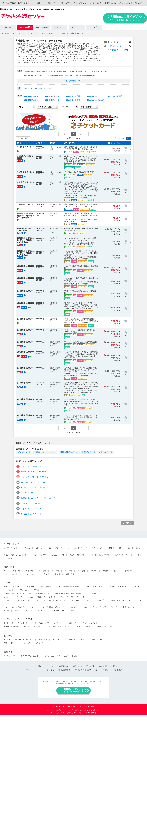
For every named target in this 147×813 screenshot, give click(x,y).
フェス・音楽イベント (78, 555)
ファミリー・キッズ (39, 626)
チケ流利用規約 (61, 666)
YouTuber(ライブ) (39, 555)
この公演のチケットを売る (118, 50)
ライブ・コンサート (14, 544)
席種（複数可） (87, 107)
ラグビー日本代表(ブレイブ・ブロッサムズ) (59, 607)
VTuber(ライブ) (58, 555)
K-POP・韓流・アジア (101, 555)
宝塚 (5, 571)
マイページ (76, 27)
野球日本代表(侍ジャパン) (39, 593)
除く (128, 138)
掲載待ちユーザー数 (114, 46)
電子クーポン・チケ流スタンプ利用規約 (104, 670)
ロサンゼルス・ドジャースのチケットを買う (61, 656)
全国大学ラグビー (129, 607)
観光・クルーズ (97, 639)
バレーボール (53, 600)
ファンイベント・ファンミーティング (18, 623)
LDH (121, 548)
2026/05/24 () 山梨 (115, 96)
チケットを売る (42, 27)
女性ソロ (39, 548)
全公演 (20, 71)
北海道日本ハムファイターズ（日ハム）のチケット (40, 498)
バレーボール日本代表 (95, 600)
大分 (50, 89)
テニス (39, 600)
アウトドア (57, 639)
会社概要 (103, 666)
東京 (25, 89)
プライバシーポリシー (34, 670)
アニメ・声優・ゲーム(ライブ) (15, 555)
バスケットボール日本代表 (14, 607)
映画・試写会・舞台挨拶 (62, 626)
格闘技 (17, 611)
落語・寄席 (70, 574)
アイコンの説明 (23, 138)
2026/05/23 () (92, 96)
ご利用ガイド (76, 666)
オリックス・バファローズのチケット (35, 477)
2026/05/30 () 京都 (52, 100)
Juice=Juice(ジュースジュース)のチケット (37, 482)
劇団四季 (128, 571)
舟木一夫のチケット (105, 452)
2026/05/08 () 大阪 (73, 96)
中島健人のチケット (23, 452)
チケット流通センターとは (40, 666)
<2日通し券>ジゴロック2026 (33, 75)
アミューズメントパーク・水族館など (18, 639)
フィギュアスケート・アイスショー (17, 600)
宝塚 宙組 (68, 571)
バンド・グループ (55, 548)
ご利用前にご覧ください (125, 18)
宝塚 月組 (29, 571)
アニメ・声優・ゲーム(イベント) (51, 623)
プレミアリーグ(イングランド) (72, 597)
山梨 (30, 89)
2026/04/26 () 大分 (52, 96)
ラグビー (33, 607)
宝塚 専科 (81, 571)
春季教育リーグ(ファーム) (14, 593)
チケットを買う (25, 27)
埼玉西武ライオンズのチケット (33, 503)
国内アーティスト (10, 548)
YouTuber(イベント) (90, 623)
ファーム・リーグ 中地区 (119, 587)
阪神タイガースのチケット (31, 466)
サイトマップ (53, 670)
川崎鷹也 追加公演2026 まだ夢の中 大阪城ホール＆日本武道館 (45, 71)
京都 (35, 89)
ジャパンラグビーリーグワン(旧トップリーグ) (99, 607)
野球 (5, 587)
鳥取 (45, 89)
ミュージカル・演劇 (11, 574)
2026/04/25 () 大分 (31, 96)
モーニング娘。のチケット (31, 514)
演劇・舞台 (9, 567)
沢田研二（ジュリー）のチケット (45, 452)
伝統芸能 (45, 574)
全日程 (20, 96)
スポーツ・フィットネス (76, 639)
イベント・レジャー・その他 (18, 619)
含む (123, 138)
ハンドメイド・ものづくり (33, 643)
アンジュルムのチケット (30, 493)
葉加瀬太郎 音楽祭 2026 (78, 71)
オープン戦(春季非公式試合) (68, 587)
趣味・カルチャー (10, 643)
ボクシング (42, 611)
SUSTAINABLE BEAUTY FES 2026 (60, 75)
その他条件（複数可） (46, 107)
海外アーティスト (122, 555)
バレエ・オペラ (31, 574)
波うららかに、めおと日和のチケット (35, 487)
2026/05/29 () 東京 (31, 100)
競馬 (73, 611)
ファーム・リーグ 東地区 (94, 587)
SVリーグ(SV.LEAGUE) (72, 600)
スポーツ (8, 582)
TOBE (111, 548)
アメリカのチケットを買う (14, 656)
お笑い (116, 571)
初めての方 (59, 27)
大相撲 (6, 611)
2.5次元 (105, 571)
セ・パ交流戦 (46, 587)
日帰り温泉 (42, 639)
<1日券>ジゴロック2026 (99, 71)
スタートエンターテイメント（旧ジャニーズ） (85, 548)
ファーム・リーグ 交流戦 (29, 590)
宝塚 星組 (55, 571)
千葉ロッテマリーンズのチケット (34, 472)
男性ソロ (26, 548)
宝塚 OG (94, 571)
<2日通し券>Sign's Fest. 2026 (86, 75)
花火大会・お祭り (84, 626)
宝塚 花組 (16, 571)
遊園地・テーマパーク (104, 626)
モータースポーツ (59, 611)
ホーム (8, 27)
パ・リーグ (31, 587)
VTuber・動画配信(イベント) (15, 626)
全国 (19, 88)
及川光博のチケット (88, 452)
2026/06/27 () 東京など (95, 100)
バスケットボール (117, 600)
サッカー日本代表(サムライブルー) (41, 597)
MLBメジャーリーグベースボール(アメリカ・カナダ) (75, 593)
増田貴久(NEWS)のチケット (69, 452)
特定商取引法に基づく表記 (73, 670)
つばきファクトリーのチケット (33, 509)
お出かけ (8, 635)
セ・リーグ (17, 587)
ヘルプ (94, 27)
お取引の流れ (90, 666)
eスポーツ (73, 623)
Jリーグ (19, 597)
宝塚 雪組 (42, 571)
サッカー (7, 597)
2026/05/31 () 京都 (73, 100)
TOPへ (128, 523)
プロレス (28, 611)
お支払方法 (114, 666)
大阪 (40, 89)
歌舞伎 (57, 574)
